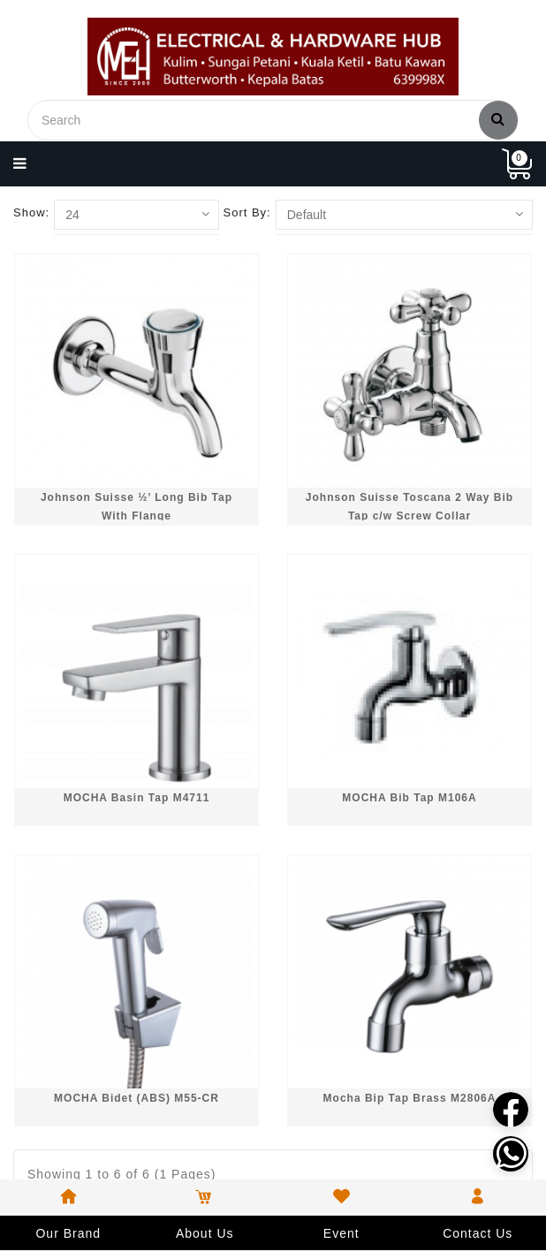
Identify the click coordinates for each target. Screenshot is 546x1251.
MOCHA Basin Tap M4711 (137, 798)
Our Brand (68, 1233)
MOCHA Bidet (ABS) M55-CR (136, 1098)
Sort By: (247, 212)
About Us (205, 1233)
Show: (31, 212)
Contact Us (477, 1233)
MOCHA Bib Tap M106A (409, 798)
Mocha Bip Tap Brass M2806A (410, 1098)
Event (341, 1233)
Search (498, 118)
